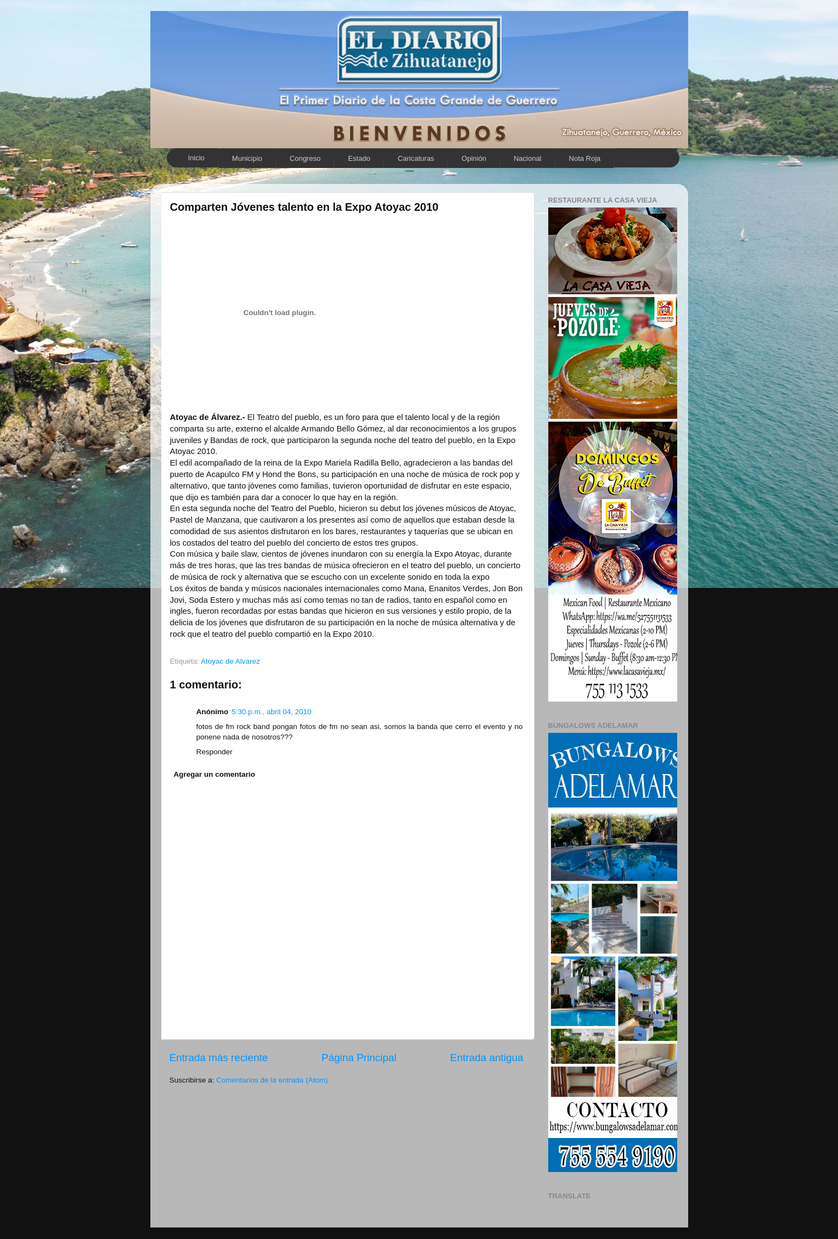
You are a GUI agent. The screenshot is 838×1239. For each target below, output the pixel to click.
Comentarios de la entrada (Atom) (272, 1080)
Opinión (474, 158)
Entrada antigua (486, 1057)
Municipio (247, 158)
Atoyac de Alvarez (230, 661)
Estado (359, 158)
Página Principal (359, 1057)
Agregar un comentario (214, 774)
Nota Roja (585, 158)
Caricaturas (416, 158)
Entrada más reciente (219, 1057)
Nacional (528, 158)
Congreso (305, 158)
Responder (214, 752)
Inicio (196, 158)
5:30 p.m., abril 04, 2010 (272, 712)
